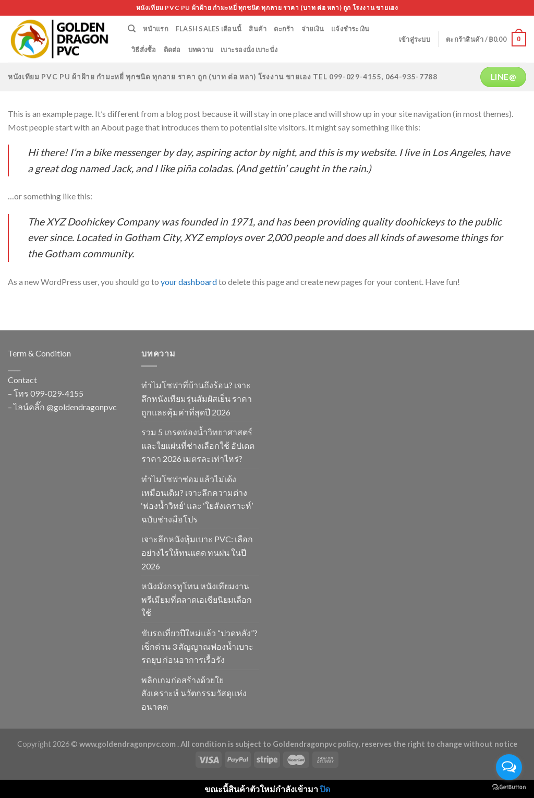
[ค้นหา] (132, 29)
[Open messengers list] (509, 767)
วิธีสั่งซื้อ (143, 49)
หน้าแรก (155, 29)
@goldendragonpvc (81, 407)
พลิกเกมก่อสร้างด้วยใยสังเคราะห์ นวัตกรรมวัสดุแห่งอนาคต (194, 693)
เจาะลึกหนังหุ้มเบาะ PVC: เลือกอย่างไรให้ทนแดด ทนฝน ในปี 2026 (197, 552)
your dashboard (189, 282)
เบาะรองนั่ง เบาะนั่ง (249, 49)
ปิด (325, 789)
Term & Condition (39, 353)
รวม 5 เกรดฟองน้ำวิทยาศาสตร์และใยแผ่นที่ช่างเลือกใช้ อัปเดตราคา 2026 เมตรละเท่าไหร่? (197, 445)
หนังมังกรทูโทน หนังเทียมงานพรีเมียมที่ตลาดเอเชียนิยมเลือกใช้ (196, 599)
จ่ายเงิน (312, 29)
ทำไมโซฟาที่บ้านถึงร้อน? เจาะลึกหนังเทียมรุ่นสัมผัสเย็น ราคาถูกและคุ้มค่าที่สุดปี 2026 (196, 398)
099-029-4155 (56, 393)
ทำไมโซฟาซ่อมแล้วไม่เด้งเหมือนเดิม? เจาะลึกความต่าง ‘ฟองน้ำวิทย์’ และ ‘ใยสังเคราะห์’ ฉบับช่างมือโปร (197, 499)
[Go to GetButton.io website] (509, 787)
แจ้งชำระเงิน (350, 29)
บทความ (201, 49)
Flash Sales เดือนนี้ (208, 29)
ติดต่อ (172, 49)
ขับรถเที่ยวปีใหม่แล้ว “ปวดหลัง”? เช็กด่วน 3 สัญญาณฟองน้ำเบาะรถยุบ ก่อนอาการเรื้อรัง (199, 646)
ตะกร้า (284, 29)
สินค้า (257, 29)
